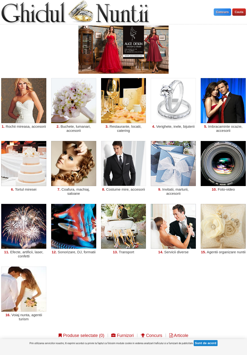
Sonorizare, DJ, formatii (77, 252)
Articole (178, 335)
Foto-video (226, 189)
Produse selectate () (81, 335)
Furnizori (122, 335)
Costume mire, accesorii (125, 189)
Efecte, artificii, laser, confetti (26, 254)
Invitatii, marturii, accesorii (175, 191)
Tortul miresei (25, 189)
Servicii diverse (176, 252)
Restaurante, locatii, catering (126, 128)
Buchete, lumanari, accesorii (76, 128)
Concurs (151, 335)
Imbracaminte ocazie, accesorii (225, 128)
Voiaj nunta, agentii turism (27, 317)
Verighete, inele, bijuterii (175, 126)
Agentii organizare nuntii (226, 252)
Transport (126, 252)
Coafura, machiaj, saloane (76, 191)
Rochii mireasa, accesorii (26, 126)
